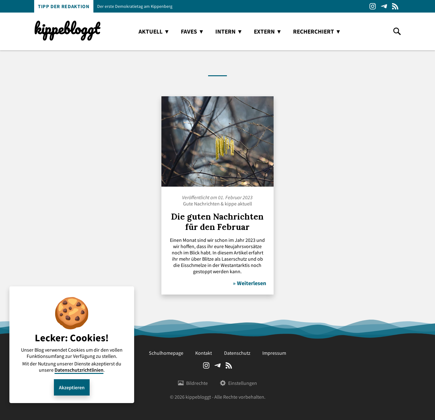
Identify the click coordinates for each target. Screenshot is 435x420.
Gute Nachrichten (201, 203)
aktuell (151, 31)
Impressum (274, 353)
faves (189, 31)
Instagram (372, 6)
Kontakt (203, 353)
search (397, 31)
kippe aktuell (238, 203)
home (124, 31)
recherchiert (313, 31)
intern (225, 31)
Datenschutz (237, 353)
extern (264, 31)
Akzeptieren (72, 387)
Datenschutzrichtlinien (79, 370)
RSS (395, 6)
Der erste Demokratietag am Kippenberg (134, 6)
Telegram (384, 6)
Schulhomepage (166, 353)
